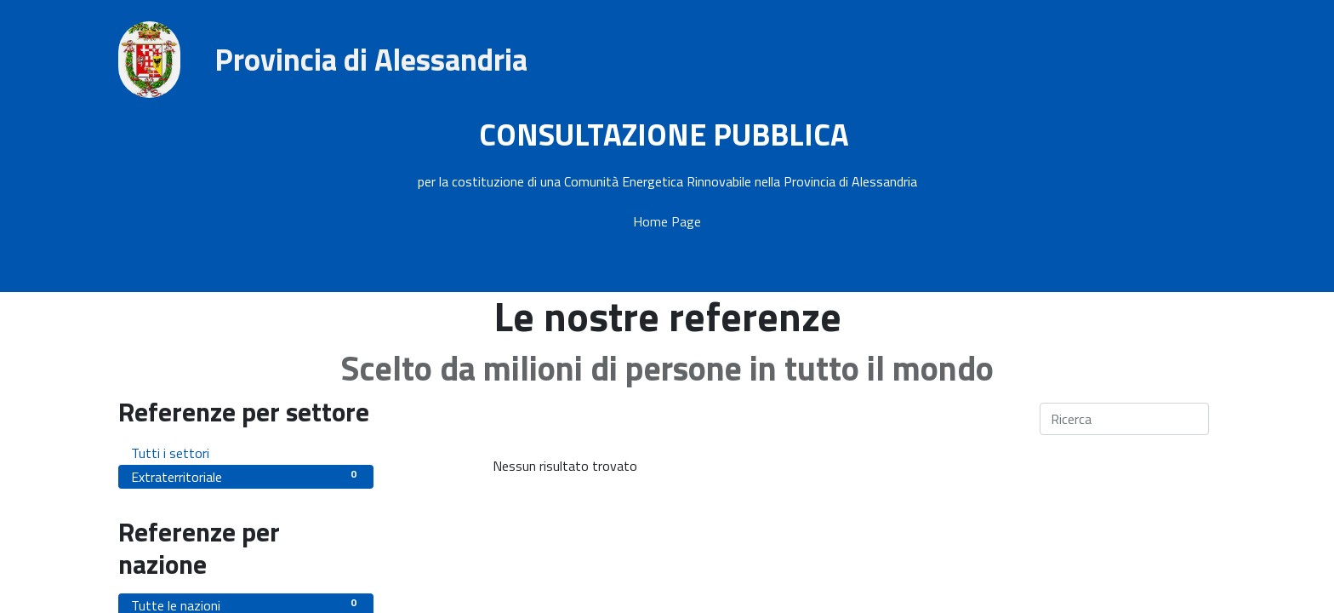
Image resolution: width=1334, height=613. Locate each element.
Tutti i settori (246, 452)
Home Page (667, 221)
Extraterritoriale (246, 476)
